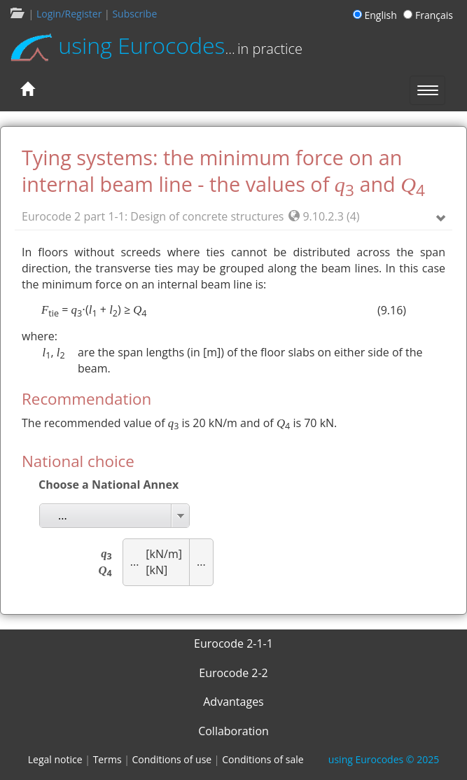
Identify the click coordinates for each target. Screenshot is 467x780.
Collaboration (233, 731)
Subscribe (134, 13)
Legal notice (55, 759)
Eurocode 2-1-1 (233, 643)
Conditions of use (172, 759)
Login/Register (69, 13)
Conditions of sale (262, 759)
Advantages (233, 701)
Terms (107, 759)
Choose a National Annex (109, 484)
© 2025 (383, 759)
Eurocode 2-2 (233, 673)
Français (428, 15)
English (377, 15)
